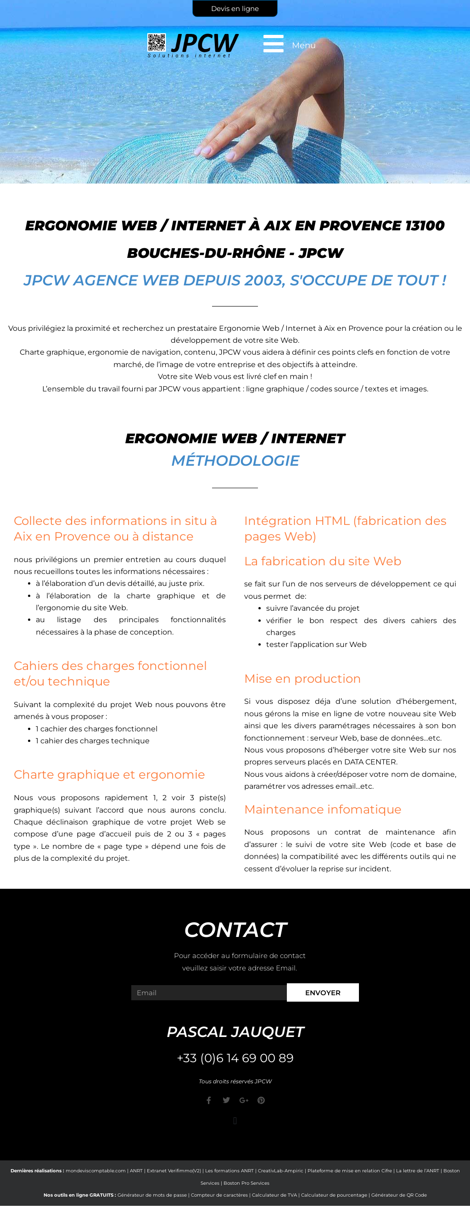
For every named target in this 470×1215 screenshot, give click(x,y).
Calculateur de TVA (274, 1195)
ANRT (136, 1171)
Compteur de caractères (219, 1195)
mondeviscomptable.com (96, 1171)
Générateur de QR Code (399, 1195)
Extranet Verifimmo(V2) (174, 1171)
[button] (234, 1120)
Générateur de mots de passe (152, 1195)
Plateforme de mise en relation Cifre (350, 1171)
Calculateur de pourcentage (334, 1195)
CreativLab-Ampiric (280, 1171)
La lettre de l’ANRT (417, 1171)
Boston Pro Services (246, 1183)
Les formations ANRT (229, 1171)
